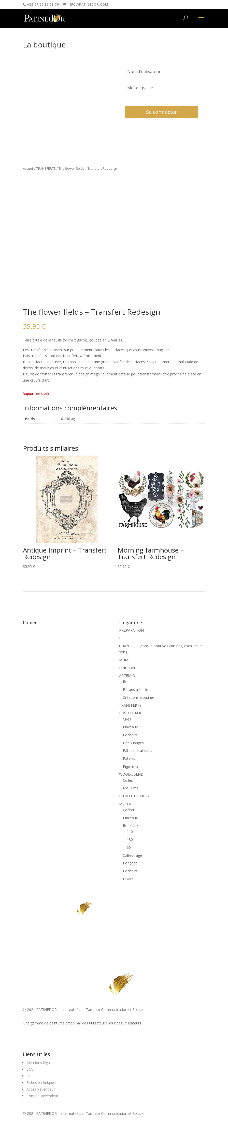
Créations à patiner (138, 697)
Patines (129, 758)
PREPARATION (131, 630)
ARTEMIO (127, 675)
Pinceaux (130, 727)
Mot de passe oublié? (139, 99)
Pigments (130, 766)
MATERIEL (127, 803)
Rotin (127, 681)
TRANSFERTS (46, 168)
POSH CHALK (130, 713)
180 (130, 839)
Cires (127, 719)
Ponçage (130, 863)
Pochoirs (130, 734)
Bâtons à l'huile (135, 689)
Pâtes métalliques (137, 750)
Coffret (128, 810)
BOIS (123, 637)
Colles (128, 780)
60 (129, 847)
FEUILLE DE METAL (135, 795)
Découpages (133, 742)
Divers (128, 878)
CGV (29, 1069)
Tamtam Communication (106, 1009)
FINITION (127, 667)
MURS (124, 659)
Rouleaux (130, 825)
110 (130, 831)
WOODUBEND (131, 774)
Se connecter (161, 111)
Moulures (130, 788)
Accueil (28, 168)
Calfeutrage (132, 855)
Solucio (139, 1009)
